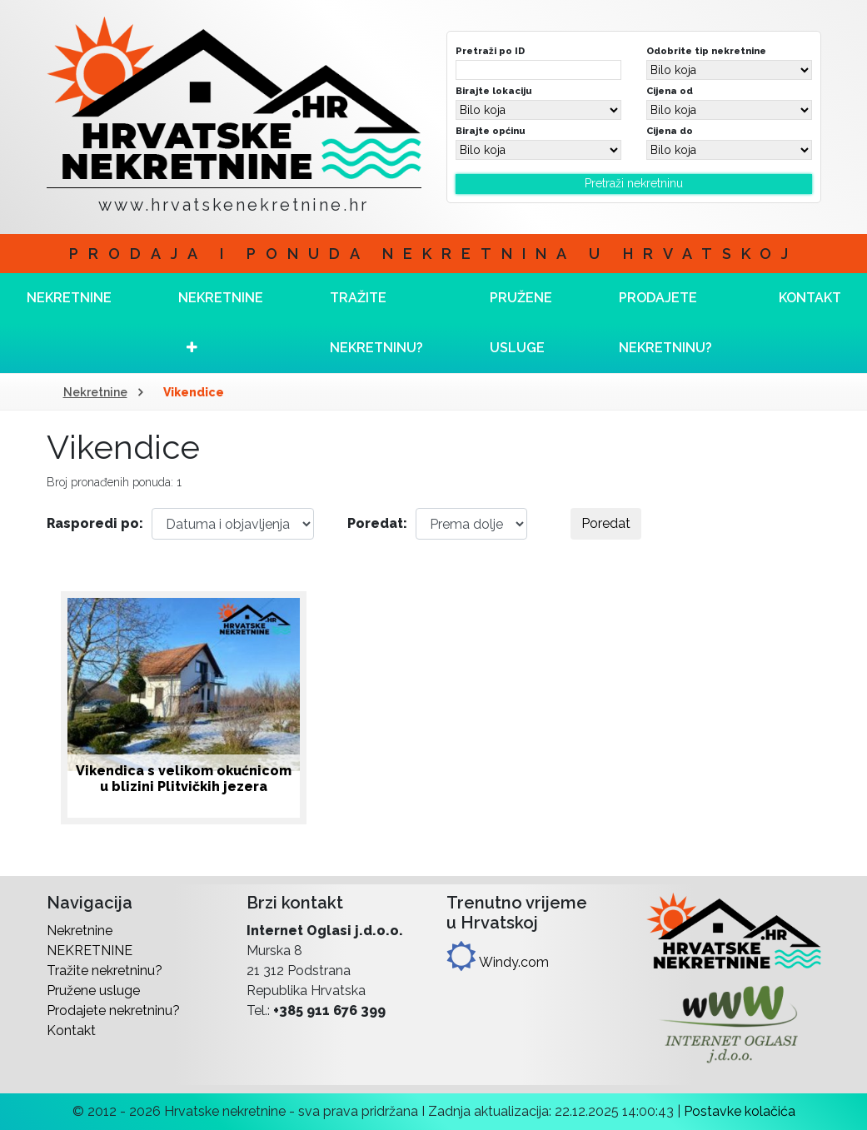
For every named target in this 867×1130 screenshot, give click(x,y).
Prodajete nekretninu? (665, 323)
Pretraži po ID (490, 51)
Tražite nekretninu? (376, 323)
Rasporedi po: (95, 523)
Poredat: (377, 523)
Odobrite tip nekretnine (706, 51)
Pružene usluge (521, 323)
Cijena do (669, 131)
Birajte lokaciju (494, 91)
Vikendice (193, 392)
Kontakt (71, 1030)
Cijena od (669, 91)
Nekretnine (95, 392)
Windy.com (497, 962)
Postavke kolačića (739, 1111)
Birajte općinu (491, 131)
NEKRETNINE (220, 322)
